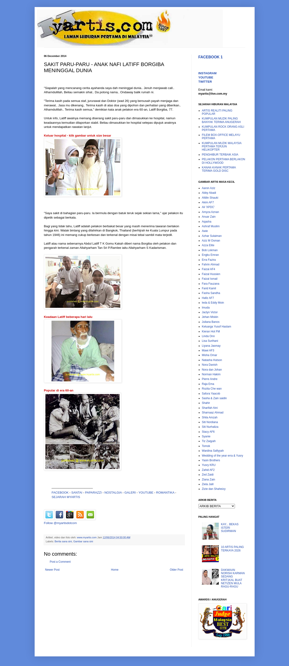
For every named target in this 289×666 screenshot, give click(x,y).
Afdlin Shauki (210, 197)
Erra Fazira (209, 259)
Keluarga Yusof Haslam (216, 326)
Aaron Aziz (208, 188)
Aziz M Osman (211, 240)
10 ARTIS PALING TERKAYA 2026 (232, 548)
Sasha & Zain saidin (214, 398)
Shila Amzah (210, 417)
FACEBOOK (60, 492)
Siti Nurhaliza (210, 426)
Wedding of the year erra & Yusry (222, 455)
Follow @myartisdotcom (60, 523)
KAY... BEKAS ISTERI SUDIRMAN (229, 528)
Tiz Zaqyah (209, 441)
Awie (205, 231)
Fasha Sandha (211, 293)
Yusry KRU (209, 465)
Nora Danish (210, 364)
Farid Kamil (209, 288)
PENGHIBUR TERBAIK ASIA (220, 154)
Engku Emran (210, 255)
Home (114, 569)
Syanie (206, 436)
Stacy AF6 (208, 431)
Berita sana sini (63, 541)
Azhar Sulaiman (212, 236)
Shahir (206, 403)
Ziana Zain (208, 479)
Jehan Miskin (210, 317)
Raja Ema (208, 384)
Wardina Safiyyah (213, 450)
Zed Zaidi (208, 474)
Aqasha (207, 221)
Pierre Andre (210, 379)
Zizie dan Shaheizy (214, 489)
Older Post (176, 569)
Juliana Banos (210, 322)
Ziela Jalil (208, 484)
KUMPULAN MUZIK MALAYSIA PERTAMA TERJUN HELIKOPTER (221, 146)
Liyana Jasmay (211, 345)
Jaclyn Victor (210, 312)
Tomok (206, 446)
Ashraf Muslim (211, 226)
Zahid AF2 (208, 470)
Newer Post (52, 569)
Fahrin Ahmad (210, 264)
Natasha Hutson (212, 360)
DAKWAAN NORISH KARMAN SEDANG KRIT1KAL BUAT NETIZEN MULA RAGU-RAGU (233, 578)
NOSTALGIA (113, 492)
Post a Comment (60, 561)
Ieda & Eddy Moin (213, 302)
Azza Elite (208, 245)
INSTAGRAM (207, 73)
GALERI (130, 492)
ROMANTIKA (165, 492)
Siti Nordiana (210, 422)
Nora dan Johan (212, 369)
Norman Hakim (211, 374)
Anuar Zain (209, 216)
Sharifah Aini (210, 407)
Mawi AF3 (208, 350)
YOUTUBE (146, 492)
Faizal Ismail (210, 278)
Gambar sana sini (83, 541)
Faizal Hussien (211, 274)
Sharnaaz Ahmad (212, 412)
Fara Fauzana (210, 283)
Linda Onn (208, 336)
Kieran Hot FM (211, 331)
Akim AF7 (208, 202)
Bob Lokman (210, 250)
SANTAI (77, 492)
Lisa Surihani (210, 340)
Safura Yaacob (211, 393)
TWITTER (205, 81)
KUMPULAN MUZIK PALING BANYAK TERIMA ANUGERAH (221, 120)
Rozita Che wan (212, 388)
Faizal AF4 (208, 269)
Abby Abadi (209, 192)
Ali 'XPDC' (208, 207)
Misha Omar (209, 355)
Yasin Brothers (211, 460)
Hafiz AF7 (208, 298)
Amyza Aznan (210, 212)
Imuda (206, 307)
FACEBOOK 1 (210, 57)
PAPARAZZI (93, 492)
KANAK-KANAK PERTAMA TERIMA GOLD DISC (219, 169)
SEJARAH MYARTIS (66, 497)
